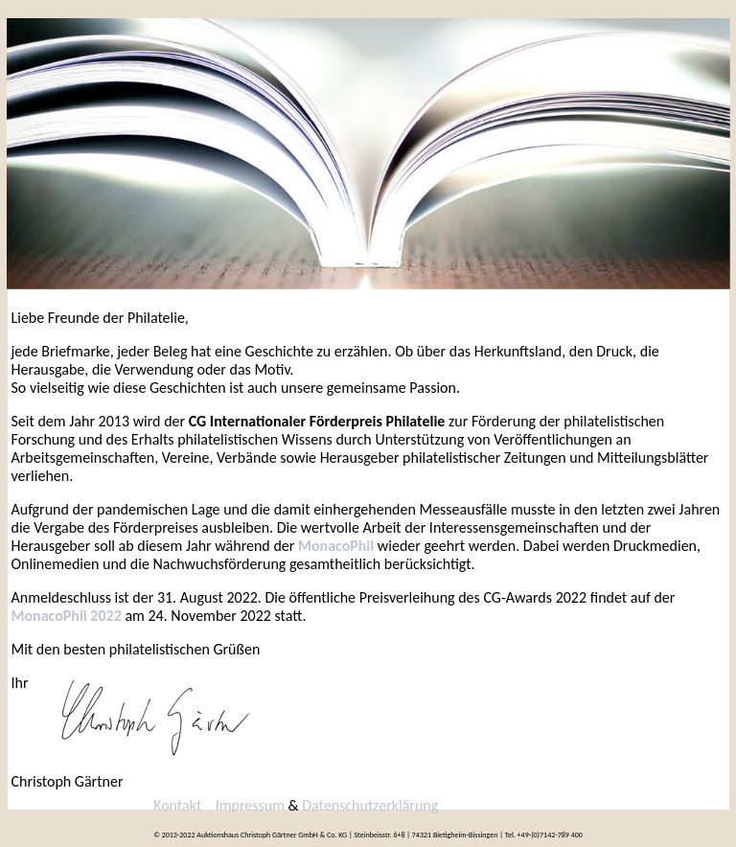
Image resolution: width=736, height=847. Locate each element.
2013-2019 (81, 9)
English (700, 9)
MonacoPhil (336, 546)
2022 (22, 9)
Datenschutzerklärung (370, 805)
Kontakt (149, 9)
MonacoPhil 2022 (67, 616)
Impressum (250, 805)
